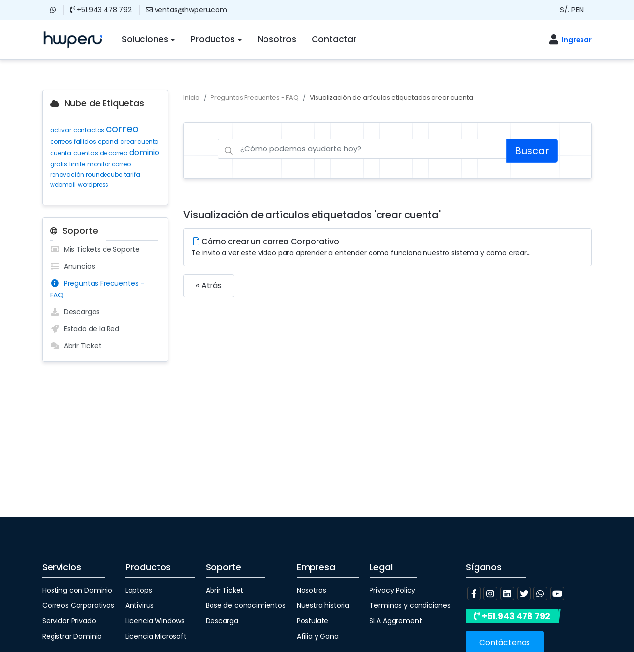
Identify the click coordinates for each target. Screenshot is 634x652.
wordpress (93, 184)
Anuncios (72, 266)
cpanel (108, 141)
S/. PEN (572, 9)
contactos (89, 130)
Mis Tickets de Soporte (95, 249)
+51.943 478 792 (101, 10)
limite (77, 164)
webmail (63, 184)
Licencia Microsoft (156, 636)
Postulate (313, 621)
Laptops (138, 590)
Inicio (191, 97)
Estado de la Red (84, 329)
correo (122, 129)
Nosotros (311, 590)
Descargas (75, 312)
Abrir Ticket (76, 346)
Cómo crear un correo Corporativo (387, 247)
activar (60, 130)
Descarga (222, 621)
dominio (144, 152)
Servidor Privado (69, 621)
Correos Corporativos (78, 605)
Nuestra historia (323, 605)
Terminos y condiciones (410, 605)
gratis (58, 164)
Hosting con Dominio (77, 590)
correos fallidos (73, 141)
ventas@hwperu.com (186, 10)
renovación (67, 174)
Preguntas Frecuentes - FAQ (97, 288)
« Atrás (209, 285)
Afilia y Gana (318, 636)
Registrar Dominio (72, 636)
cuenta (60, 153)
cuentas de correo (100, 153)
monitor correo (109, 164)
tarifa (132, 174)
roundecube (104, 174)
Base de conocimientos (246, 605)
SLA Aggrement (396, 621)
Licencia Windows (155, 621)
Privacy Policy (392, 590)
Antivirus (139, 605)
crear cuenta (139, 141)
